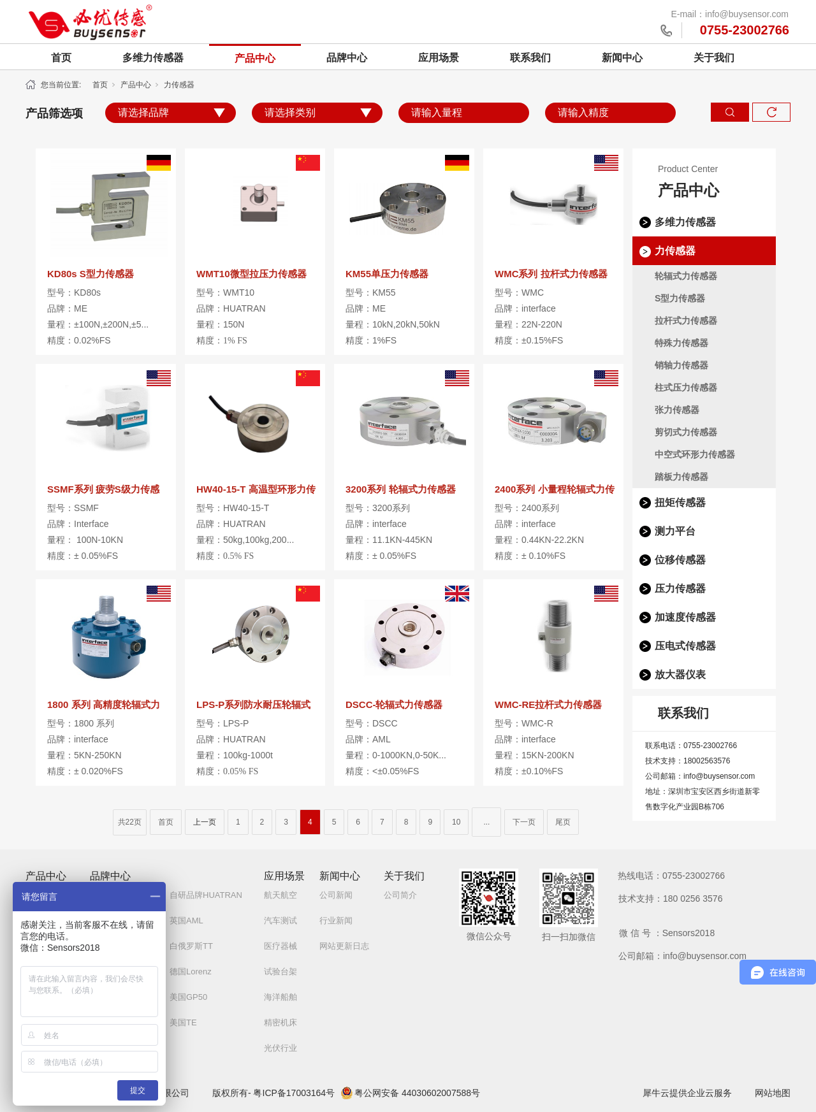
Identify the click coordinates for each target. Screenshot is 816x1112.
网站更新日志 (344, 946)
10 (456, 822)
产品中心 (255, 58)
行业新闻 (336, 920)
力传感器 (179, 84)
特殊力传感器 (681, 343)
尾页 (563, 822)
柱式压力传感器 (686, 387)
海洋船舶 (280, 997)
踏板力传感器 (681, 477)
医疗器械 (280, 946)
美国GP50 (188, 997)
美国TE (183, 1022)
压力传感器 (680, 588)
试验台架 (280, 971)
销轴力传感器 (681, 365)
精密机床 (280, 1022)
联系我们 (530, 57)
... (486, 822)
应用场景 (438, 57)
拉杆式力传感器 (686, 320)
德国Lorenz (191, 971)
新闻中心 (622, 57)
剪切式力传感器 (686, 432)
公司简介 (400, 895)
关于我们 (714, 57)
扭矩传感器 (680, 502)
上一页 (204, 822)
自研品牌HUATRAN (206, 895)
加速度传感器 (685, 617)
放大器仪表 (680, 674)
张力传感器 (677, 410)
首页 (61, 57)
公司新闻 (336, 895)
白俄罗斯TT (191, 946)
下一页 (524, 822)
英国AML (186, 920)
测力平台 (675, 531)
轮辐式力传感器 (686, 276)
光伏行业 (280, 1048)
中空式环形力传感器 (695, 454)
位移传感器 (680, 559)
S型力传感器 (680, 298)
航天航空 (280, 895)
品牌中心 (346, 57)
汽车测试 (280, 920)
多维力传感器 (153, 57)
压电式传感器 (685, 645)
